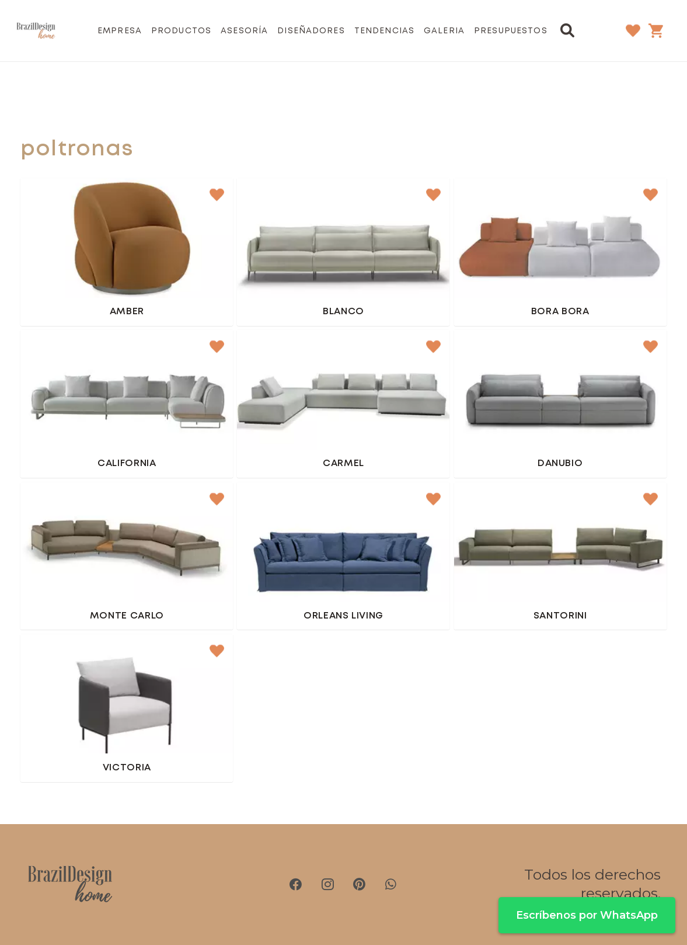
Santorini (560, 616)
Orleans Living (343, 616)
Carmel (343, 463)
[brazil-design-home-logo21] (36, 31)
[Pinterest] (359, 884)
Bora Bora (560, 311)
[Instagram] (327, 884)
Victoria (127, 767)
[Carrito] (655, 30)
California (126, 463)
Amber (127, 311)
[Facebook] (296, 884)
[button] (567, 30)
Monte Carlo (127, 616)
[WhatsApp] (390, 884)
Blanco (343, 311)
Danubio (560, 463)
